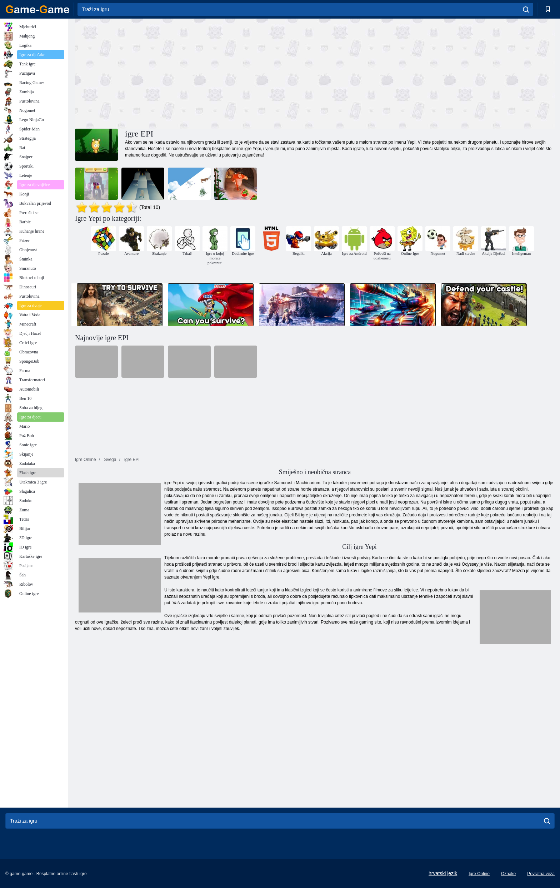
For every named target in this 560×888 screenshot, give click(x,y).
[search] (526, 9)
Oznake (508, 873)
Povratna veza (541, 873)
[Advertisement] (195, 73)
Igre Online (479, 873)
